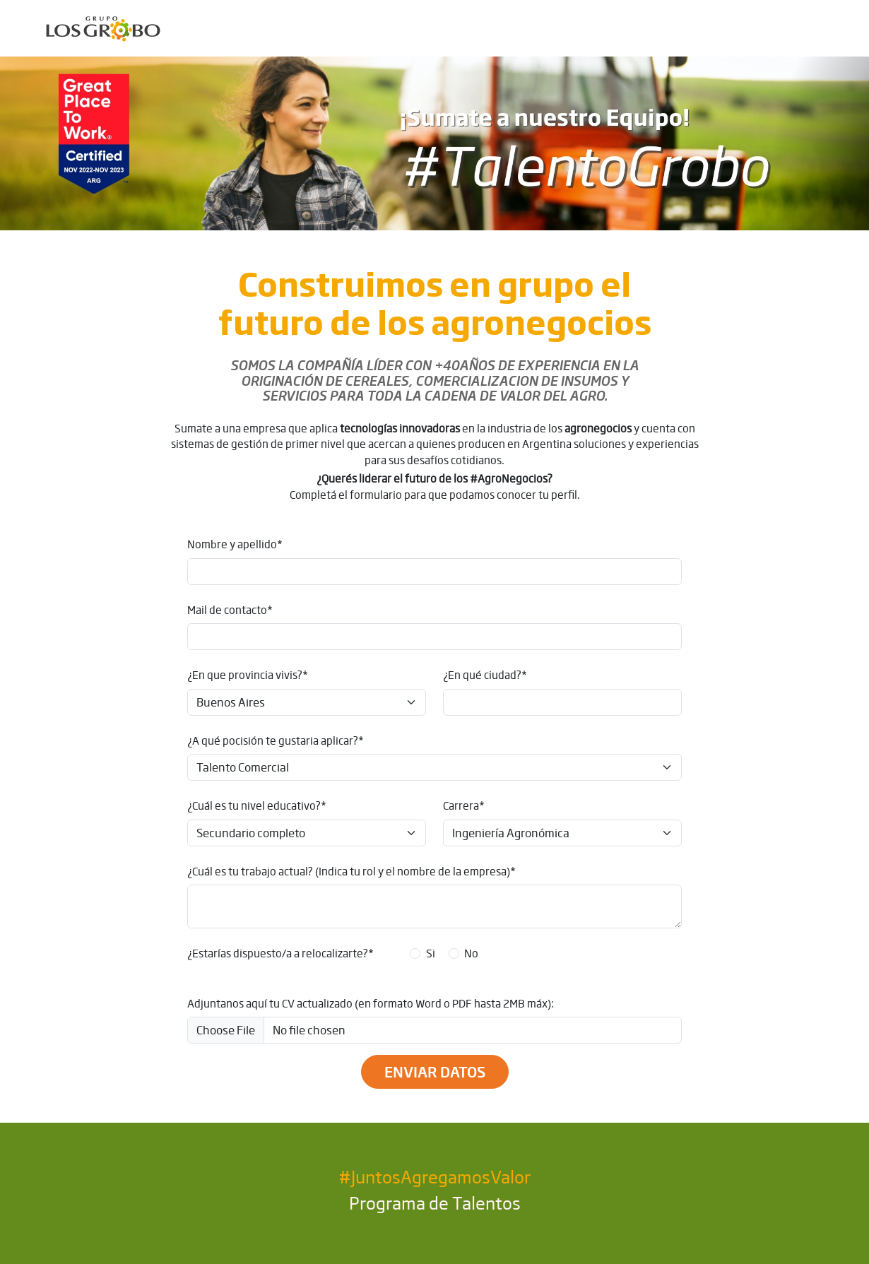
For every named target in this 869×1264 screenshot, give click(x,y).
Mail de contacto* (230, 610)
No (471, 953)
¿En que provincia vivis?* (247, 675)
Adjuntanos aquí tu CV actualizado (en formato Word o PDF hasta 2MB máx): (370, 1003)
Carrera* (464, 805)
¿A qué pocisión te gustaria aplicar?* (275, 740)
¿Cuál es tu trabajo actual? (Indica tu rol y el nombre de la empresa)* (351, 871)
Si (430, 953)
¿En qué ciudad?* (485, 675)
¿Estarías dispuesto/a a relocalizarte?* (280, 953)
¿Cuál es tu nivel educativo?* (256, 805)
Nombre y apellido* (235, 544)
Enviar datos (434, 1071)
